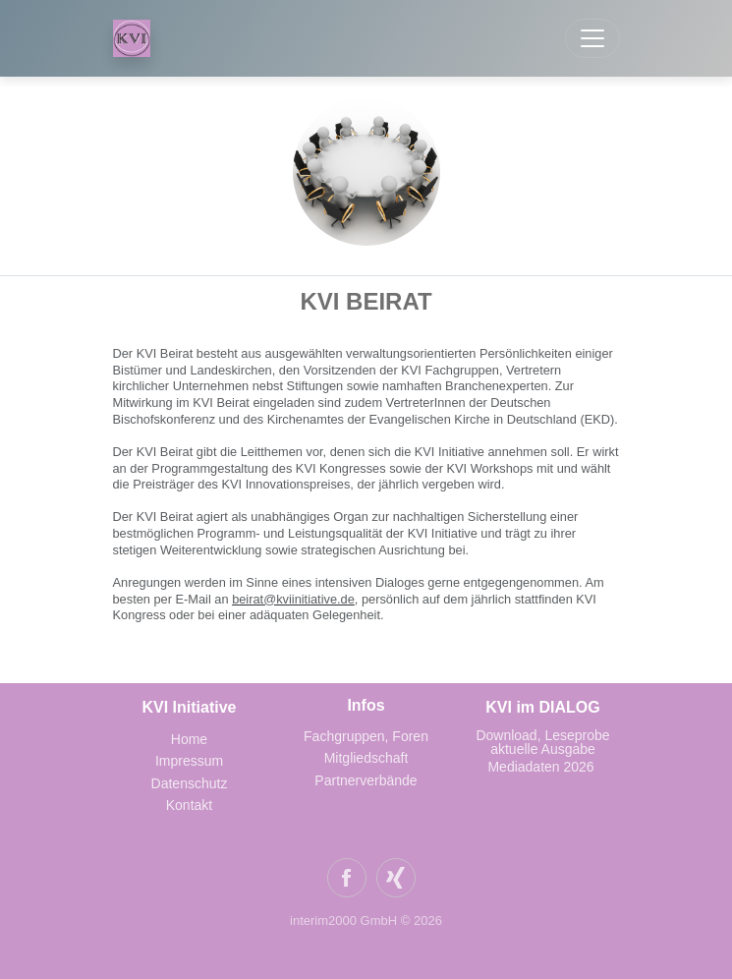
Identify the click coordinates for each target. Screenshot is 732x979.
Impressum (189, 761)
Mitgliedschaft (366, 758)
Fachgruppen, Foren (366, 736)
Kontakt (189, 805)
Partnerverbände (365, 780)
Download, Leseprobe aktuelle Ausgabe (542, 742)
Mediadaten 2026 (542, 767)
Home (189, 739)
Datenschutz (189, 783)
